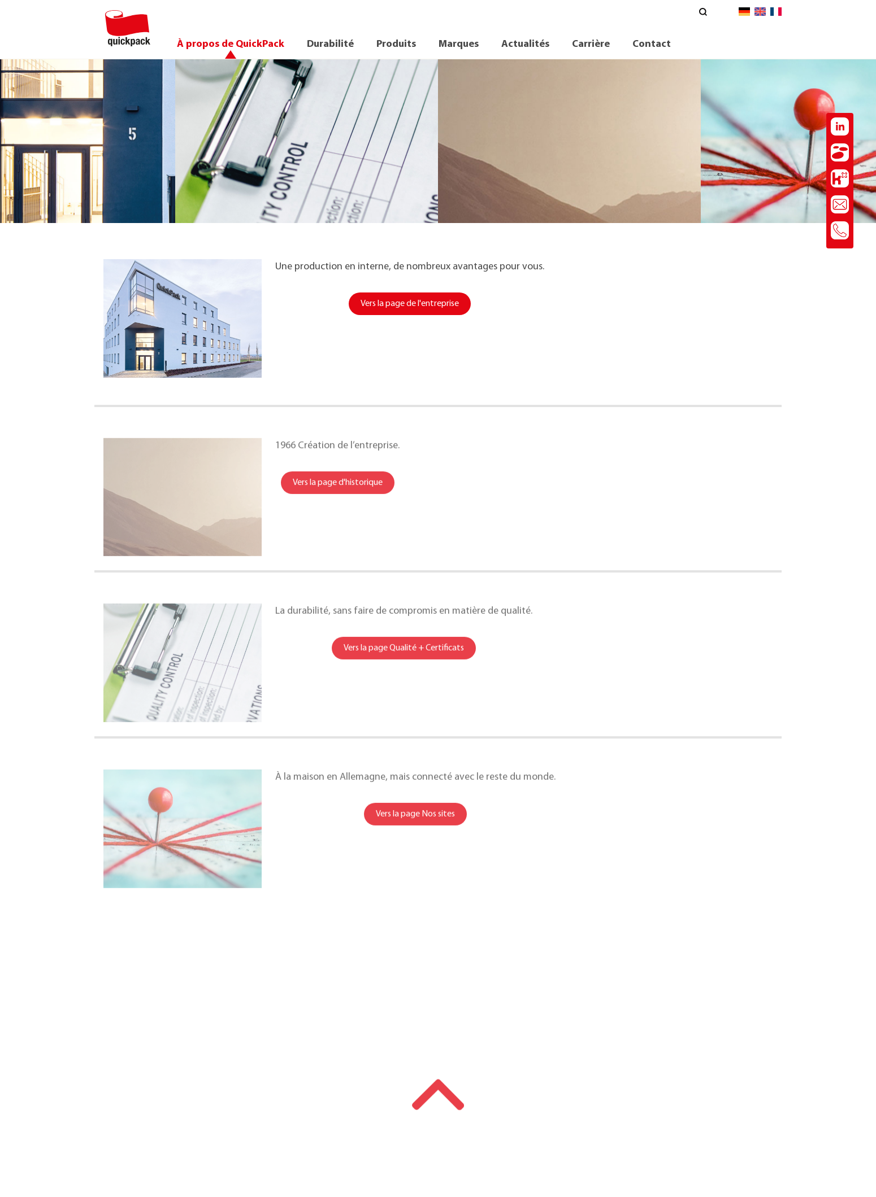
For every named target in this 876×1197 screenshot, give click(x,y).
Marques (459, 44)
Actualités (525, 44)
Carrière (591, 44)
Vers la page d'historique (338, 495)
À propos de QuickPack (230, 44)
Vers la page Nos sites (415, 826)
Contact (651, 44)
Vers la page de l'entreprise (410, 304)
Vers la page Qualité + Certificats (404, 660)
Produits (396, 44)
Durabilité (330, 44)
